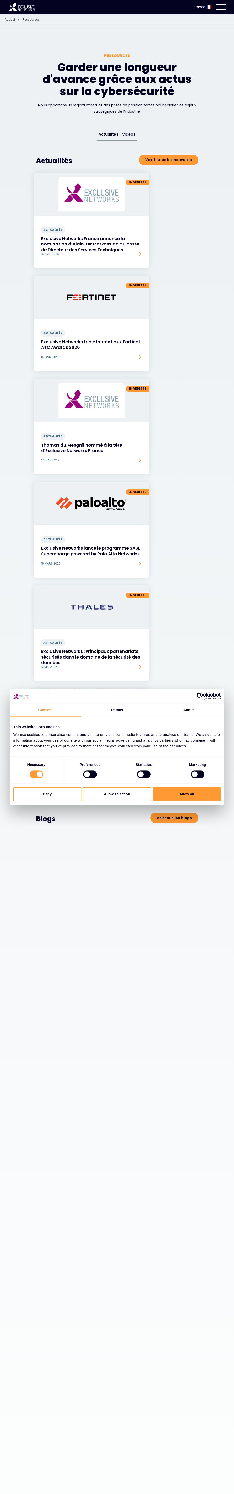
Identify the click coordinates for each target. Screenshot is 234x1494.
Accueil (13, 19)
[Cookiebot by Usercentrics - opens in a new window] (200, 696)
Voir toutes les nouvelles (168, 159)
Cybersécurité (51, 1470)
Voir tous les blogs (174, 513)
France (202, 7)
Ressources (31, 19)
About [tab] (188, 710)
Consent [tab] (45, 710)
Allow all (187, 794)
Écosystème (49, 1482)
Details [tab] (117, 710)
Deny (47, 794)
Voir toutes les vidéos (171, 945)
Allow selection (117, 794)
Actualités (108, 134)
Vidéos (128, 134)
